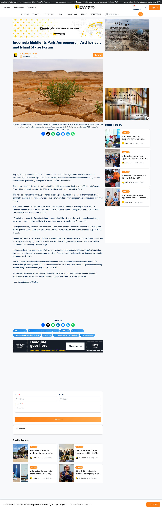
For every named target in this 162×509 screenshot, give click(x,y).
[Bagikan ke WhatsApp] (73, 134)
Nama (17, 395)
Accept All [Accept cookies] (153, 504)
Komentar (19, 404)
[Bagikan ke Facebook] (43, 134)
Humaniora (48, 14)
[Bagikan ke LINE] (53, 134)
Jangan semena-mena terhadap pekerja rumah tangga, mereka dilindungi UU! (90, 2)
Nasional (25, 14)
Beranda (7, 7)
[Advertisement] (58, 154)
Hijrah (83, 14)
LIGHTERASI (95, 14)
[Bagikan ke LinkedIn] (58, 134)
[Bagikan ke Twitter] (48, 134)
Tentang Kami (19, 7)
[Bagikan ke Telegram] (68, 134)
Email (61, 395)
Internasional (71, 14)
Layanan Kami (32, 7)
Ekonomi (36, 14)
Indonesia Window (28, 53)
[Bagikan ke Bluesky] (63, 134)
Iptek (59, 14)
